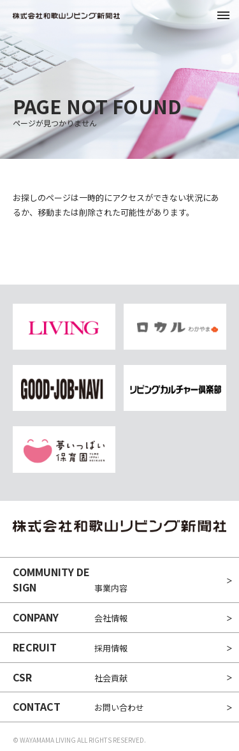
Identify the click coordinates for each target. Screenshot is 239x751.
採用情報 (70, 647)
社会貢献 (70, 677)
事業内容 (70, 579)
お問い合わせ (78, 706)
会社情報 (70, 617)
